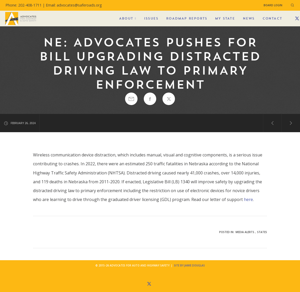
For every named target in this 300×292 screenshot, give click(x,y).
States (262, 232)
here (248, 199)
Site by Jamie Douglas (189, 265)
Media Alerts (245, 232)
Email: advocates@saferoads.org (74, 5)
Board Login (273, 5)
